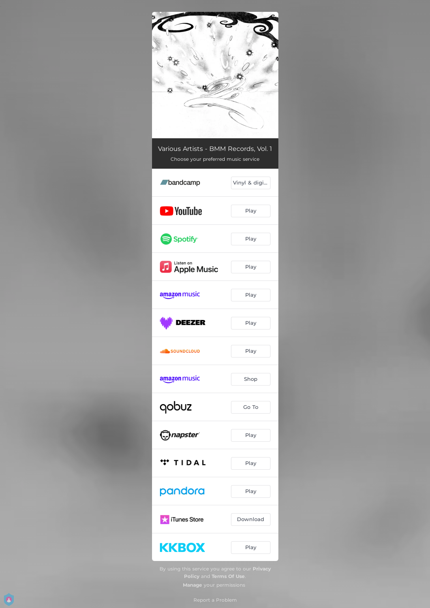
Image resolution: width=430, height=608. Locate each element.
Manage (192, 585)
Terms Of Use (228, 576)
